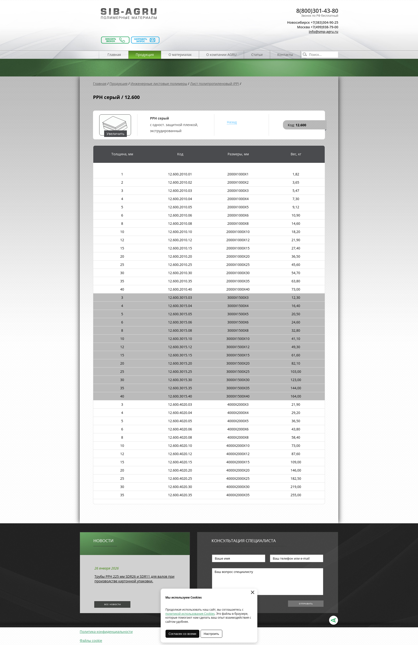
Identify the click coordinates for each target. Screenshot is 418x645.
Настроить (211, 634)
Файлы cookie (91, 640)
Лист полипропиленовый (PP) (214, 83)
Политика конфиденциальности (106, 631)
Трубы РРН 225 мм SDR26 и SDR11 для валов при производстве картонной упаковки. (134, 578)
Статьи (257, 54)
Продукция (145, 54)
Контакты (285, 54)
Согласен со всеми (182, 634)
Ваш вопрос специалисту (267, 581)
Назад (232, 122)
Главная (114, 54)
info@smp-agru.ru (323, 31)
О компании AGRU (221, 54)
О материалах (179, 54)
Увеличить (115, 133)
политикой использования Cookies (190, 614)
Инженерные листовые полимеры (158, 83)
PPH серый (159, 118)
